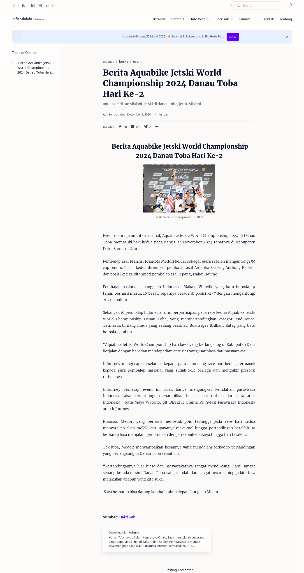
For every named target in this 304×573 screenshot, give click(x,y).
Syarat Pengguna (151, 563)
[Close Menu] (287, 37)
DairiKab (115, 484)
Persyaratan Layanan (185, 563)
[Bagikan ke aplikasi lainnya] (145, 127)
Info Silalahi (22, 18)
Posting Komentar (179, 537)
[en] (23, 5)
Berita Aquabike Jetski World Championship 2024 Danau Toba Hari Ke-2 (34, 68)
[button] (33, 5)
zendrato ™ (64, 563)
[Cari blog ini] (256, 5)
